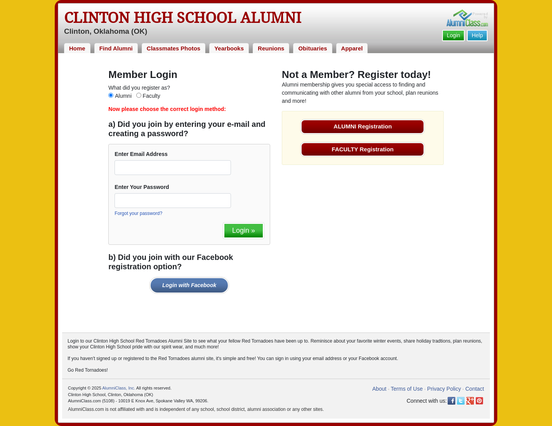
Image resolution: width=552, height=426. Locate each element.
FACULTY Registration (363, 149)
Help (477, 35)
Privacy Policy (444, 389)
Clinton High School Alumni (182, 17)
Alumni (123, 96)
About (379, 389)
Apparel (352, 48)
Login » (243, 230)
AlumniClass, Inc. (118, 388)
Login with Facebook (189, 285)
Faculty (151, 96)
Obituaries (312, 48)
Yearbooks (229, 48)
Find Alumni (116, 48)
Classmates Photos (173, 48)
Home (77, 48)
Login (453, 35)
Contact (474, 389)
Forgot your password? (138, 213)
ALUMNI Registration (362, 126)
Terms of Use (407, 389)
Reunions (271, 48)
